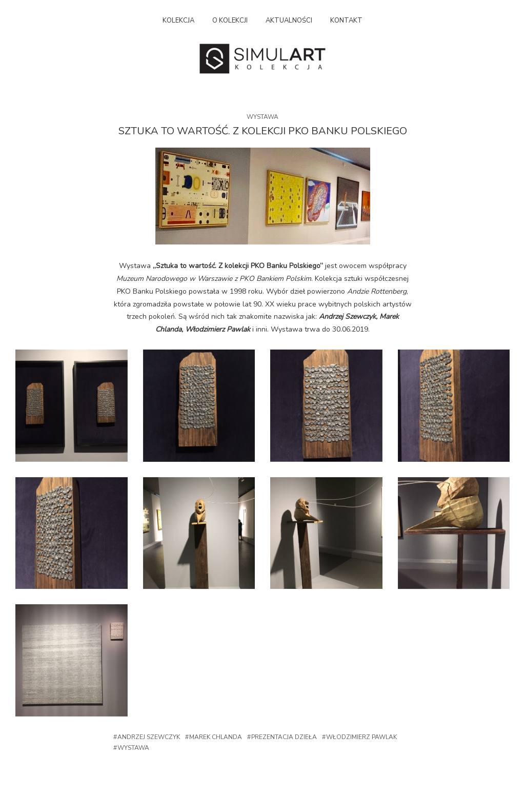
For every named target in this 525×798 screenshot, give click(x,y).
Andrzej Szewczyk (148, 737)
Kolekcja (178, 20)
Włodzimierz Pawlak (361, 737)
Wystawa (262, 117)
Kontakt (346, 20)
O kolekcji (230, 20)
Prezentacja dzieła (284, 737)
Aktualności (289, 20)
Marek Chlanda (215, 737)
